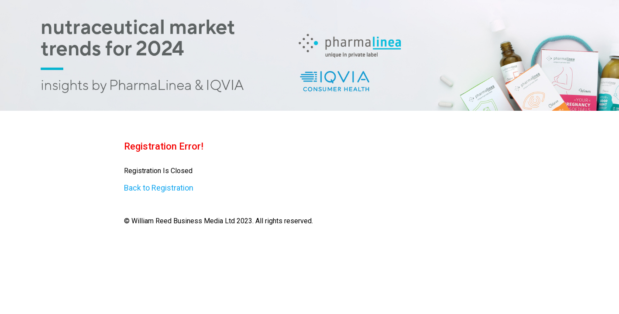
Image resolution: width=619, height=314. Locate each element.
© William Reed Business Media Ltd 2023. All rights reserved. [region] (309, 179)
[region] (309, 55)
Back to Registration (158, 187)
